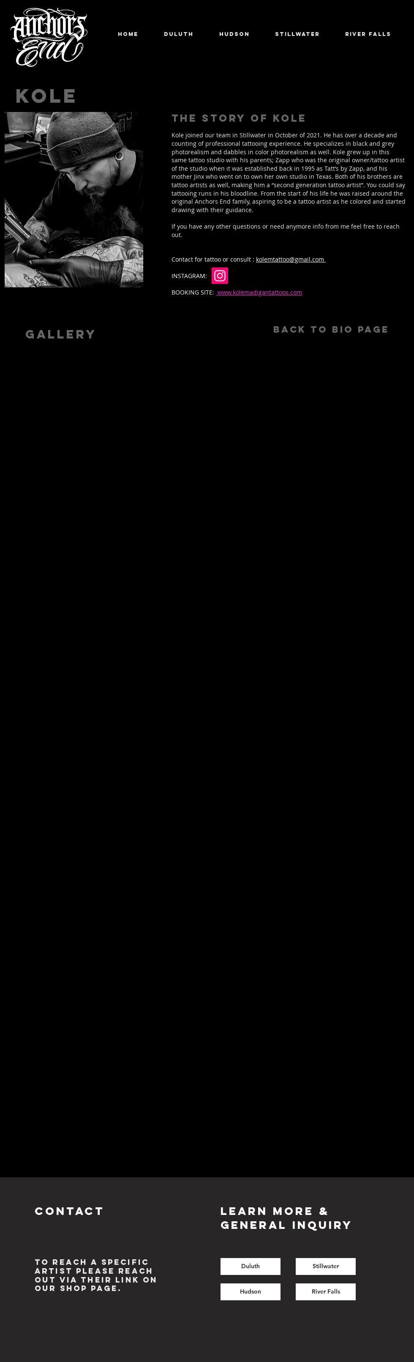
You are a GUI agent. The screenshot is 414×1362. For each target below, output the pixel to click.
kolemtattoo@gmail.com (291, 259)
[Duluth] (251, 1266)
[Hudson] (251, 1291)
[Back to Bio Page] (331, 329)
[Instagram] (220, 275)
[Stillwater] (326, 1266)
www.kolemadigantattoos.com (259, 292)
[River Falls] (326, 1291)
